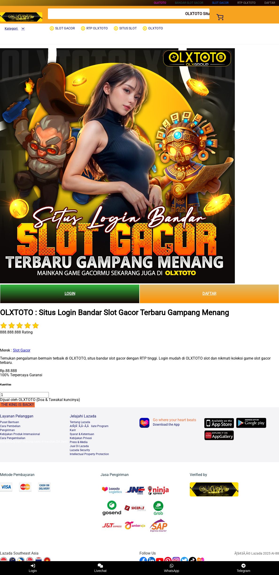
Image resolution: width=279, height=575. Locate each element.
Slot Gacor (21, 350)
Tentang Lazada (80, 422)
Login (33, 568)
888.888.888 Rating (16, 332)
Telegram (243, 568)
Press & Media (79, 442)
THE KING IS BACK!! (17, 404)
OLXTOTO (160, 2)
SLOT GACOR (220, 2)
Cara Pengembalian (12, 438)
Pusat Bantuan (9, 422)
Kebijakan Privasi (81, 438)
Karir (73, 430)
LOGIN (70, 293)
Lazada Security (80, 450)
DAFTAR (209, 293)
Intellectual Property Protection (89, 454)
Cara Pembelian (10, 426)
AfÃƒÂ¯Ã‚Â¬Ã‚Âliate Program (89, 426)
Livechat (100, 568)
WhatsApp (171, 568)
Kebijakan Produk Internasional (20, 434)
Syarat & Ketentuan (82, 434)
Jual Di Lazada (79, 446)
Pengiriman (7, 430)
